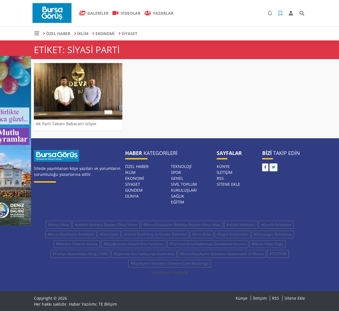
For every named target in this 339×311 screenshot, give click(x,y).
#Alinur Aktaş (58, 224)
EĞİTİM (177, 202)
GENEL (177, 178)
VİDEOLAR (126, 13)
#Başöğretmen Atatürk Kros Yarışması (133, 243)
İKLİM (81, 33)
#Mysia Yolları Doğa (267, 243)
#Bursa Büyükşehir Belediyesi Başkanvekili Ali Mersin (222, 253)
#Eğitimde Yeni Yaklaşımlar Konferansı (144, 253)
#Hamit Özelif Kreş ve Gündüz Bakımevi (155, 234)
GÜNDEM (134, 190)
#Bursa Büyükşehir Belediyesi (70, 234)
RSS (220, 178)
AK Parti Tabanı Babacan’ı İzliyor (66, 123)
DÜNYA (132, 196)
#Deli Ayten (109, 234)
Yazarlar (159, 13)
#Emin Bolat (201, 234)
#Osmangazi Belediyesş (273, 234)
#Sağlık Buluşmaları (232, 234)
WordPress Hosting (170, 272)
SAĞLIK (177, 196)
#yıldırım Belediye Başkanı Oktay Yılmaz (106, 224)
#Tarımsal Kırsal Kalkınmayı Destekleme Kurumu (207, 243)
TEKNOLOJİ (181, 166)
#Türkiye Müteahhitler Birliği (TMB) (80, 253)
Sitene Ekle (228, 184)
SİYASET (128, 33)
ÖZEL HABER (56, 33)
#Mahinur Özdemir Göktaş (77, 243)
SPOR (176, 172)
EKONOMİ (103, 33)
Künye (223, 166)
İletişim (224, 172)
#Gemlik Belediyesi (276, 224)
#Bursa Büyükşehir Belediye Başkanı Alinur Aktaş (182, 224)
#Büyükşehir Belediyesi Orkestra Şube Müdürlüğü (170, 263)
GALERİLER (94, 13)
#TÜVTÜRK (278, 253)
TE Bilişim (108, 304)
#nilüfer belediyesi (240, 224)
